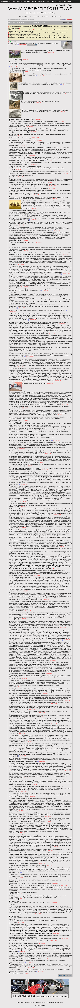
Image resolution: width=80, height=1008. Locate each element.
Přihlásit (69, 19)
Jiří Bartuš (39, 1005)
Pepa (38, 693)
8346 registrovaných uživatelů (36, 16)
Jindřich (22, 741)
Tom (59, 939)
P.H (48, 941)
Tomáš (19, 250)
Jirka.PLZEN (57, 93)
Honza (28, 208)
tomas (16, 811)
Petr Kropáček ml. (35, 290)
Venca (57, 84)
